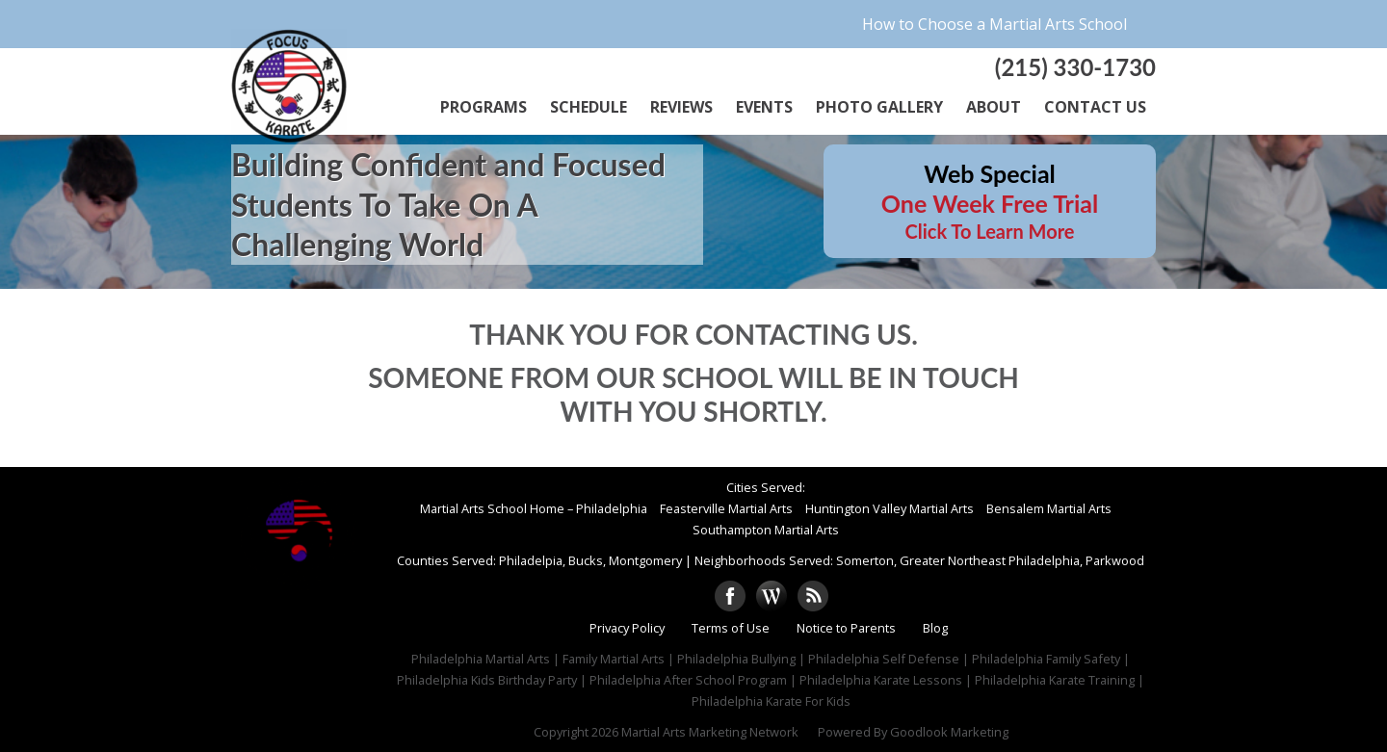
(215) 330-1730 (1075, 67)
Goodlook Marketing (949, 731)
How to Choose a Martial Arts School (994, 24)
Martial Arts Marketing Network (709, 731)
